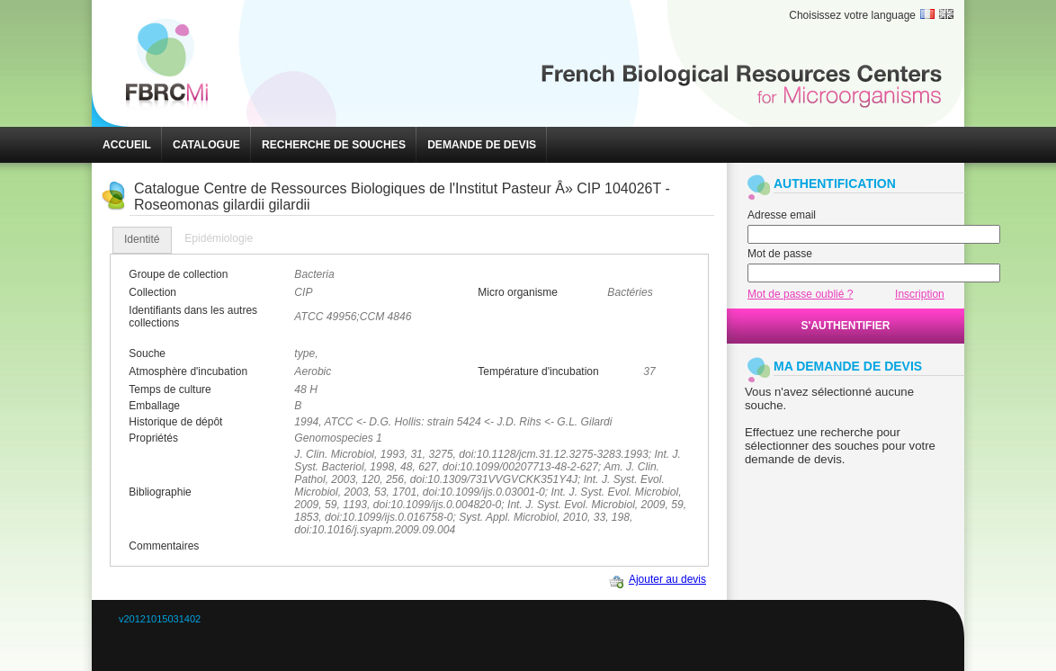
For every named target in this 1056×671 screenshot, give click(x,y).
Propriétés (153, 438)
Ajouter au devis (667, 579)
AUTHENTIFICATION (835, 183)
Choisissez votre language (852, 15)
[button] (127, 145)
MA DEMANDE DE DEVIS (848, 366)
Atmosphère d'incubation (188, 371)
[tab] (142, 240)
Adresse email (781, 215)
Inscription (919, 294)
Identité (142, 239)
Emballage (154, 405)
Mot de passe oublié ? (800, 294)
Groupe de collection (178, 274)
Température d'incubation (538, 371)
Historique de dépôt (175, 422)
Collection (152, 292)
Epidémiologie (218, 238)
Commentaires (164, 546)
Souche (147, 353)
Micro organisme (518, 292)
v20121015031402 (160, 618)
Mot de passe (779, 253)
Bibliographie (160, 492)
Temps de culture (169, 389)
